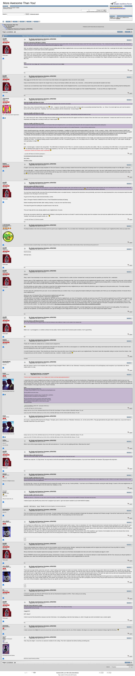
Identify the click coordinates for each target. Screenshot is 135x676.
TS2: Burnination (9, 26)
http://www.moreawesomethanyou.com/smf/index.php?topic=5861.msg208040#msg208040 (78, 304)
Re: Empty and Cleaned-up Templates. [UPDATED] (42, 39)
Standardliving (6, 361)
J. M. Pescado (6, 224)
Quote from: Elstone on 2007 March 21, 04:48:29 (34, 320)
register (17, 7)
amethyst (118, 18)
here (28, 79)
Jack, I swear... (27, 158)
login (14, 7)
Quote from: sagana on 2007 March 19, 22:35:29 (34, 186)
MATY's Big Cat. (32, 506)
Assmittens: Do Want (28, 160)
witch (4, 637)
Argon (4, 373)
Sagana (5, 163)
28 (15, 32)
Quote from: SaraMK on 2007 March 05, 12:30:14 (34, 477)
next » (132, 29)
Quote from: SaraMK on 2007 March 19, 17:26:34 (34, 102)
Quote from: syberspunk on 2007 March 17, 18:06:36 (35, 42)
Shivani (5, 474)
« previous (128, 29)
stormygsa (5, 625)
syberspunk (6, 98)
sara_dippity (6, 521)
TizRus (4, 440)
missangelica (6, 509)
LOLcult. (38, 506)
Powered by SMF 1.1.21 (61, 672)
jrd (3, 589)
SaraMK (5, 38)
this (103, 551)
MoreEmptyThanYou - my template (40, 373)
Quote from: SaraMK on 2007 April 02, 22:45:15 (33, 494)
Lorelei (4, 492)
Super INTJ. (26, 506)
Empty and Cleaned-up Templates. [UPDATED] (19, 29)
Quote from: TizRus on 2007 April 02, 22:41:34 (33, 455)
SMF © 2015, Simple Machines (73, 672)
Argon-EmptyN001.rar (28, 405)
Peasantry (9, 27)
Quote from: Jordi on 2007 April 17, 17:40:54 (33, 605)
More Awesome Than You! (11, 24)
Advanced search (34, 14)
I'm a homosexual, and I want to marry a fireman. (33, 156)
